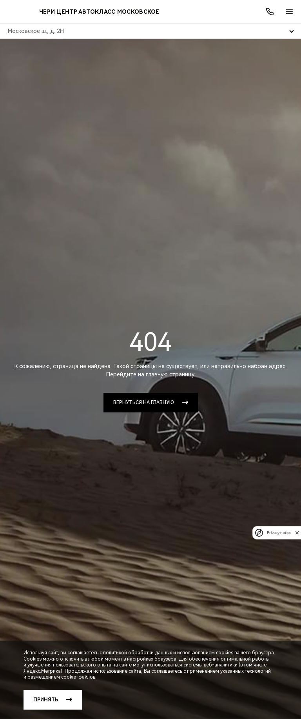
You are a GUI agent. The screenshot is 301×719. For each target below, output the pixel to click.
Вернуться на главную (143, 402)
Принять (45, 700)
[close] (297, 533)
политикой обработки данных (137, 652)
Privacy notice (279, 532)
